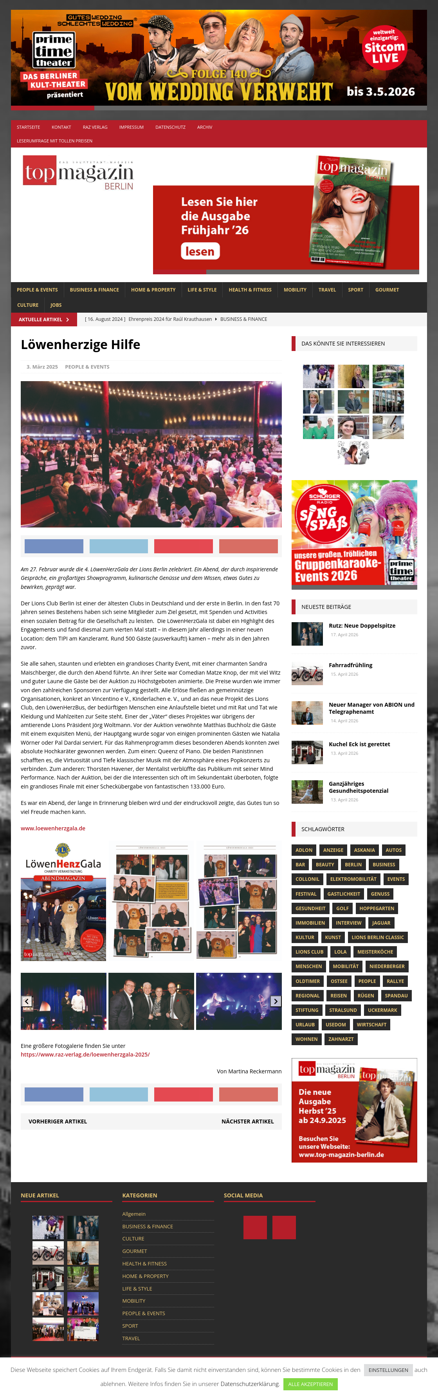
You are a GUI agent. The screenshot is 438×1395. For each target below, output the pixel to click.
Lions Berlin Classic (378, 937)
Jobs (55, 305)
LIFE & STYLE (202, 289)
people (367, 981)
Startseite (28, 127)
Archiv (204, 127)
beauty (325, 864)
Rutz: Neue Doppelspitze (362, 625)
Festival (306, 894)
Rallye (395, 981)
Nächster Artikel (248, 1121)
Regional (308, 995)
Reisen (338, 995)
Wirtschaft (372, 1024)
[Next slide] (276, 1001)
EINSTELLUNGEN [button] (388, 1369)
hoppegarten (377, 908)
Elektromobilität (353, 879)
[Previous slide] (26, 1001)
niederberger (387, 966)
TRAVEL (327, 289)
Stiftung (307, 1010)
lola (340, 952)
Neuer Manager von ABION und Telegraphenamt (372, 708)
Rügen (366, 995)
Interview (348, 923)
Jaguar (381, 923)
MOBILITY (295, 289)
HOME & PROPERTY (153, 289)
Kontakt (61, 127)
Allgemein (134, 1213)
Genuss (380, 894)
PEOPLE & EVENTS (37, 289)
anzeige (333, 850)
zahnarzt (340, 1039)
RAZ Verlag (95, 127)
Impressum (131, 127)
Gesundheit (311, 908)
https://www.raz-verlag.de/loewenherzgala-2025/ (85, 1054)
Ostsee (339, 981)
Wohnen (307, 1039)
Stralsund (343, 1010)
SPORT (356, 289)
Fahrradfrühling (350, 665)
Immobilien (310, 923)
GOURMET (387, 289)
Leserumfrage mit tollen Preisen (54, 141)
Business (384, 864)
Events (396, 879)
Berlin (353, 864)
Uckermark (382, 1010)
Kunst (333, 937)
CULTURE (27, 305)
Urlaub (305, 1024)
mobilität (346, 966)
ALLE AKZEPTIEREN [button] (310, 1384)
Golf (342, 908)
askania (364, 850)
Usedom (336, 1024)
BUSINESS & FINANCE (94, 289)
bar (300, 864)
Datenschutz (170, 127)
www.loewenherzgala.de (53, 828)
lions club (309, 952)
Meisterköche (375, 952)
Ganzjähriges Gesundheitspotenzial (358, 787)
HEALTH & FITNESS (250, 289)
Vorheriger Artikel (58, 1121)
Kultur (305, 937)
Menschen (309, 966)
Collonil (307, 879)
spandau (396, 995)
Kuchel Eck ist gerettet (359, 744)
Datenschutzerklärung (250, 1384)
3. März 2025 (42, 366)
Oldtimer (308, 981)
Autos (394, 850)
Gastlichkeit (344, 894)
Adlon (304, 850)
